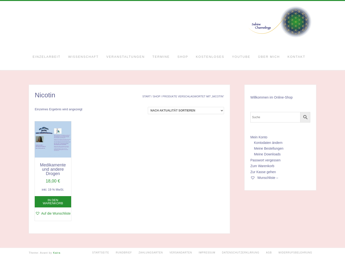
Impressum (207, 252)
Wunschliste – (264, 178)
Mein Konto (258, 137)
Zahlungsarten (150, 252)
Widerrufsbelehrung (295, 252)
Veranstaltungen (125, 57)
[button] (53, 213)
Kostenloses (210, 57)
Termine (161, 57)
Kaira (56, 252)
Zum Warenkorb (262, 166)
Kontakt (296, 57)
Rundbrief (124, 252)
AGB (269, 252)
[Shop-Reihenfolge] (186, 110)
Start (146, 96)
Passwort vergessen (265, 160)
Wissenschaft (83, 57)
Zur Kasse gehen (263, 172)
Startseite (100, 252)
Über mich (269, 57)
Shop (183, 57)
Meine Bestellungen (268, 148)
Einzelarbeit (46, 57)
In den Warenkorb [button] (53, 201)
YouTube (241, 57)
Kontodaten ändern (268, 143)
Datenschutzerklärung (240, 252)
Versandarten (180, 252)
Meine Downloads (267, 154)
